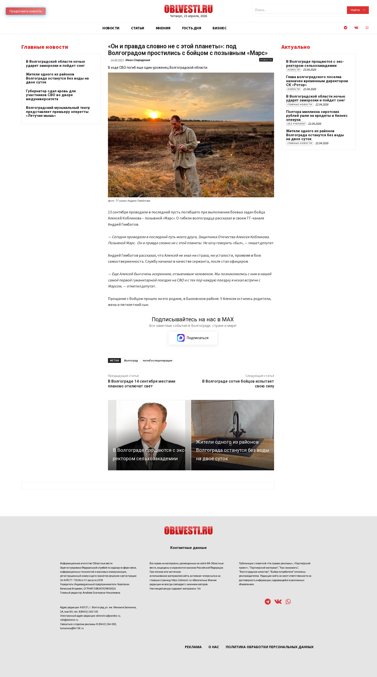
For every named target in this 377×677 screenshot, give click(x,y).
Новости (266, 60)
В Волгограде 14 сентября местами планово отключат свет (141, 383)
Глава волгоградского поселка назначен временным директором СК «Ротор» (317, 81)
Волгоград (131, 360)
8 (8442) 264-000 (106, 624)
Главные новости (299, 104)
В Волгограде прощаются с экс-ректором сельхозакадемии (315, 63)
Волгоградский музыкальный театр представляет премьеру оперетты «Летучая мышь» (58, 112)
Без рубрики (296, 123)
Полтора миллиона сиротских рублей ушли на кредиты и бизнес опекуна (317, 116)
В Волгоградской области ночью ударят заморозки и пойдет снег (55, 63)
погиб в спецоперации (157, 360)
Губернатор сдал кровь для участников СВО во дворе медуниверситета (51, 95)
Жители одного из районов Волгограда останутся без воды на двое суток (57, 78)
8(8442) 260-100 (88, 611)
